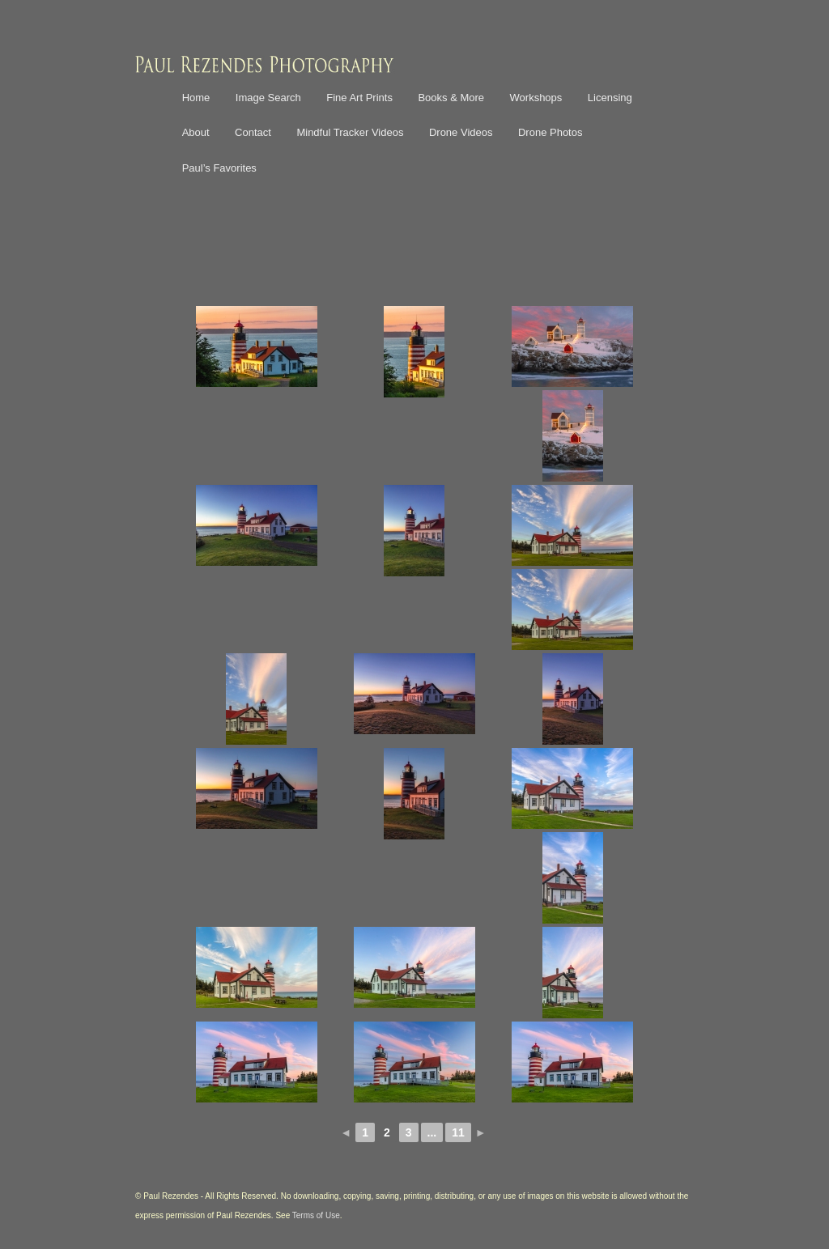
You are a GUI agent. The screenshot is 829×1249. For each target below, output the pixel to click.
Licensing (610, 97)
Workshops (536, 97)
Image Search (268, 97)
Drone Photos (550, 132)
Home (196, 97)
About (196, 132)
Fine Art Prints (359, 97)
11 (458, 1132)
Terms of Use (316, 1215)
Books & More (451, 97)
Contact (253, 132)
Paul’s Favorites (219, 168)
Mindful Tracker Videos (349, 132)
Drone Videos (461, 132)
